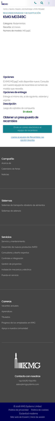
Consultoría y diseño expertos (15, 252)
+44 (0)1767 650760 (27, 381)
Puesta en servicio (10, 275)
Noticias (5, 174)
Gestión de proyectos (11, 264)
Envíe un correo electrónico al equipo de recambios (27, 129)
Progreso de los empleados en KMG (18, 323)
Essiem (25, 417)
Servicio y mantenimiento (13, 241)
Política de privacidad (19, 410)
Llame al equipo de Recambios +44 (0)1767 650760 (27, 138)
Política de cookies (39, 410)
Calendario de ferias (11, 169)
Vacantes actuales (10, 306)
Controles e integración (12, 258)
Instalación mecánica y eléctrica (16, 269)
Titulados (6, 317)
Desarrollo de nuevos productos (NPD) (19, 247)
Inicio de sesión (37, 417)
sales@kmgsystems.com (27, 384)
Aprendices (7, 311)
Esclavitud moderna (28, 413)
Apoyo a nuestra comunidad (15, 328)
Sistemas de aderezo (11, 211)
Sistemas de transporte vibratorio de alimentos (23, 205)
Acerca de (6, 163)
